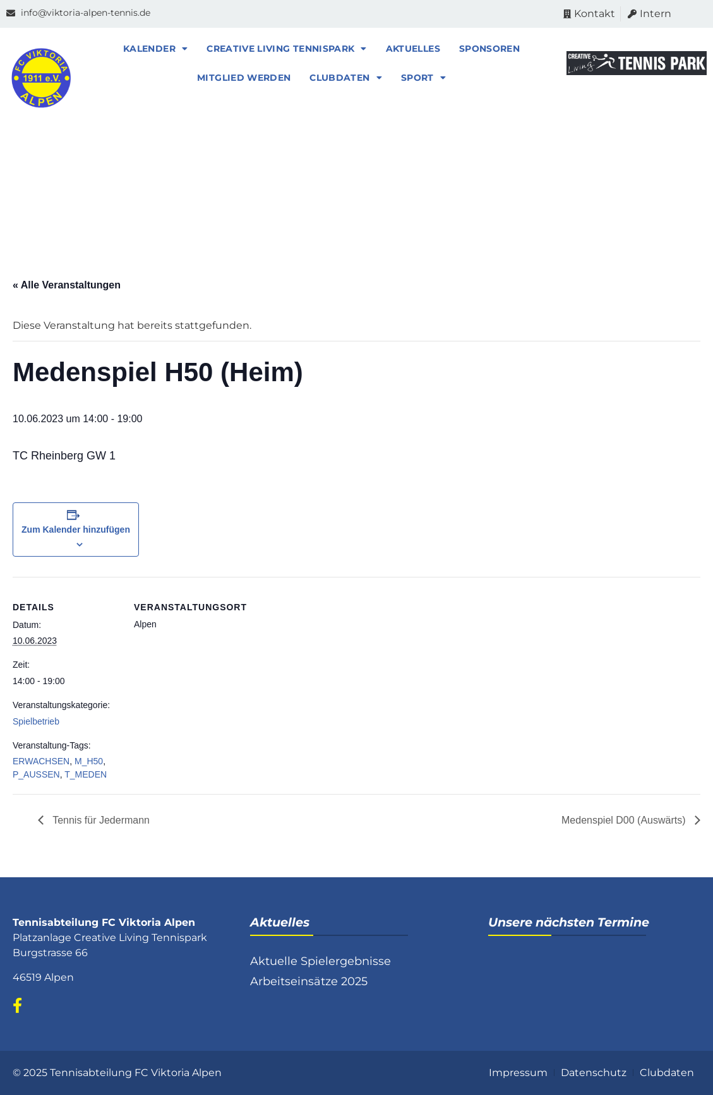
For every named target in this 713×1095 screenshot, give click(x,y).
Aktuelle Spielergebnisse (320, 961)
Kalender (158, 48)
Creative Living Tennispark (289, 48)
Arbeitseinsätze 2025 (309, 981)
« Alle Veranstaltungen (67, 285)
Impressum (518, 1073)
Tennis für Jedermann (100, 820)
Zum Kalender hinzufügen (75, 529)
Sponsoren (492, 48)
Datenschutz (593, 1073)
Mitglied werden (247, 77)
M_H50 (89, 761)
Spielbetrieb (36, 721)
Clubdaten (349, 77)
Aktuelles (416, 48)
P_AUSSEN (36, 774)
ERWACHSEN (41, 761)
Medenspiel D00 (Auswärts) (624, 820)
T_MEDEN (85, 774)
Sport (426, 77)
